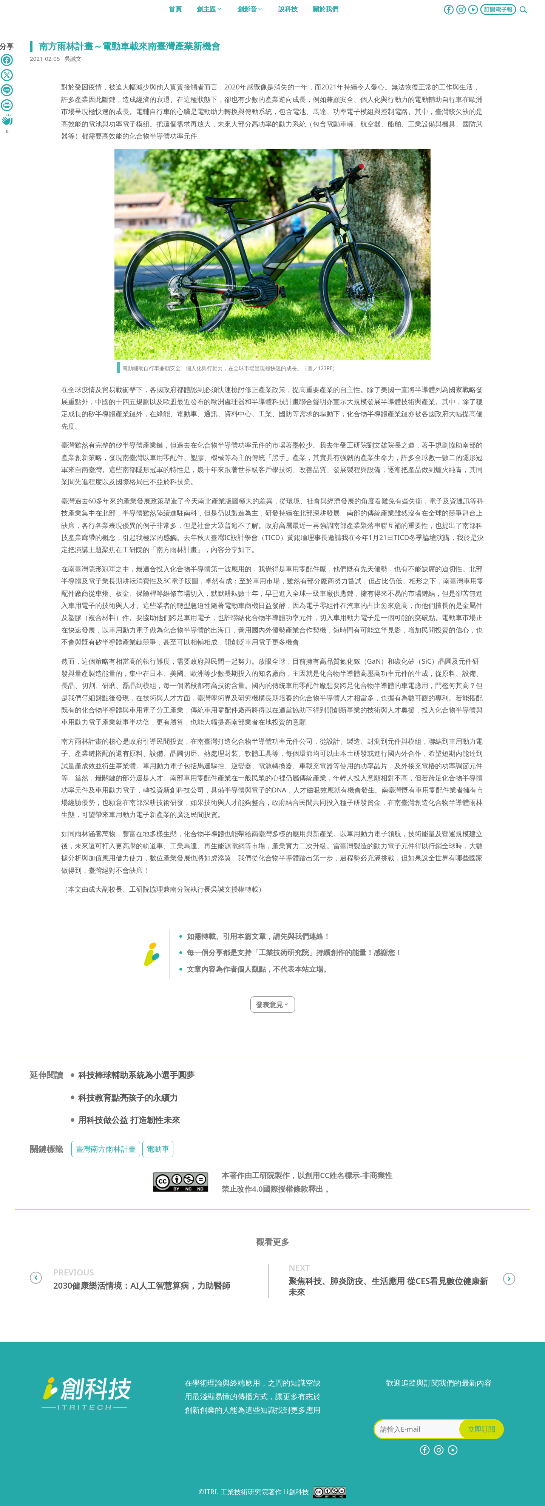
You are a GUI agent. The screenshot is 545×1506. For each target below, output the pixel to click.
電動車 (158, 1149)
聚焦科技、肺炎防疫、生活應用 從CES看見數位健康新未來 (388, 1286)
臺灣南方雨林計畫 (106, 1149)
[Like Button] (7, 119)
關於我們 (325, 9)
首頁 (175, 9)
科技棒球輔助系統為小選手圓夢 (136, 1074)
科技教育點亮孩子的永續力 (128, 1097)
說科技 (288, 9)
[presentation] (438, 1404)
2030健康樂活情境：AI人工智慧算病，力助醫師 (141, 1285)
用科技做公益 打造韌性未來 (129, 1119)
